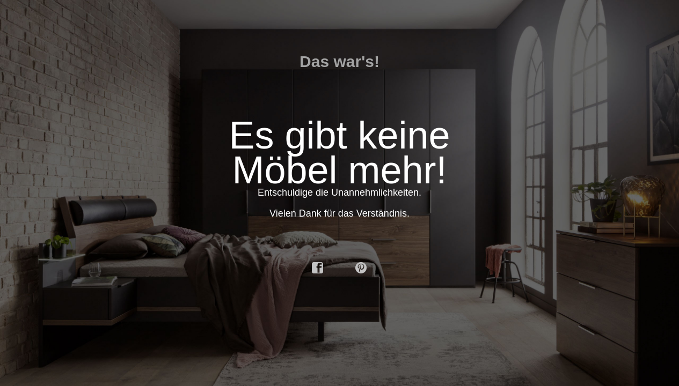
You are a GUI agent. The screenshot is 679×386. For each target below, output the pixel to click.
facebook (318, 268)
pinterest (361, 268)
